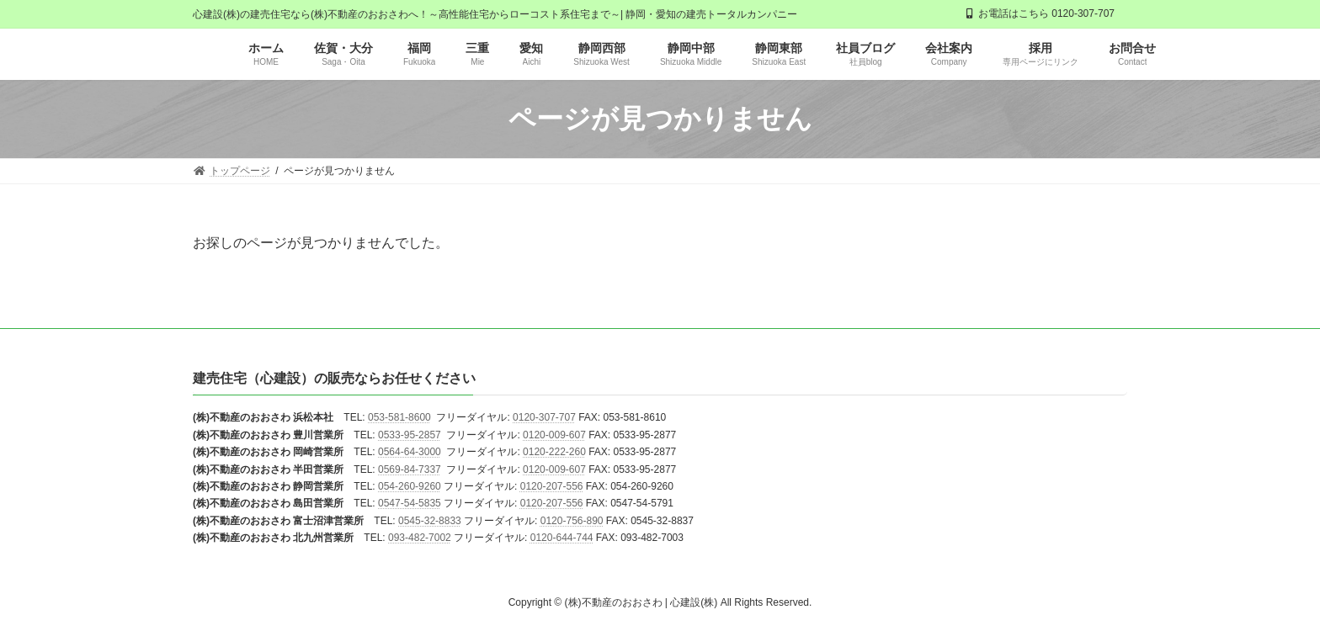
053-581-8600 (399, 418)
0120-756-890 (572, 521)
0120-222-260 (554, 453)
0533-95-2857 (409, 435)
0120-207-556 (551, 486)
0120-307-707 (544, 418)
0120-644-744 (561, 538)
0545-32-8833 (429, 521)
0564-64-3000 (409, 453)
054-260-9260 (409, 486)
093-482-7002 (419, 538)
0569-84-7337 (409, 469)
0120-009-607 (554, 435)
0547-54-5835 (409, 504)
